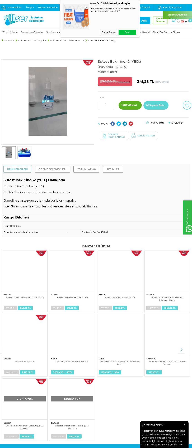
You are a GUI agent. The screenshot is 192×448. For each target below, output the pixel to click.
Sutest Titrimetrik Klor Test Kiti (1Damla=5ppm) (167, 298)
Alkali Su (6, 395)
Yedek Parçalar (10, 382)
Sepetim (102, 390)
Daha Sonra (108, 32)
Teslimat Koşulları (59, 382)
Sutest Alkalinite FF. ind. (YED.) (72, 297)
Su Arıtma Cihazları (32, 32)
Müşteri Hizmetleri (48, 7)
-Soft (76, 443)
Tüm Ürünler (10, 32)
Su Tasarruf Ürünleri (13, 399)
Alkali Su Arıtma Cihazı (166, 32)
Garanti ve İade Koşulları (63, 395)
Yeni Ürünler (105, 378)
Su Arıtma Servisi (140, 32)
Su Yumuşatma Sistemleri (16, 378)
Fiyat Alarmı (159, 122)
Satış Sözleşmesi (59, 390)
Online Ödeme (157, 20)
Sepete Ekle (156, 105)
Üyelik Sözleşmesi (60, 386)
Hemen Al (130, 105)
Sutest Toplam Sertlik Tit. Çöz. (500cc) (24, 297)
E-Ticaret (85, 443)
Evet (127, 32)
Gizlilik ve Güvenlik (60, 399)
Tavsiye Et (177, 122)
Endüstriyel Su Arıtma (14, 386)
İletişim (30, 7)
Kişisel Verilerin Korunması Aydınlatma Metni (71, 375)
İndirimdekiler (14, 7)
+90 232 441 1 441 (144, 389)
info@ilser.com (143, 381)
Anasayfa (103, 373)
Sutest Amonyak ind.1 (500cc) (120, 297)
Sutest (7, 294)
